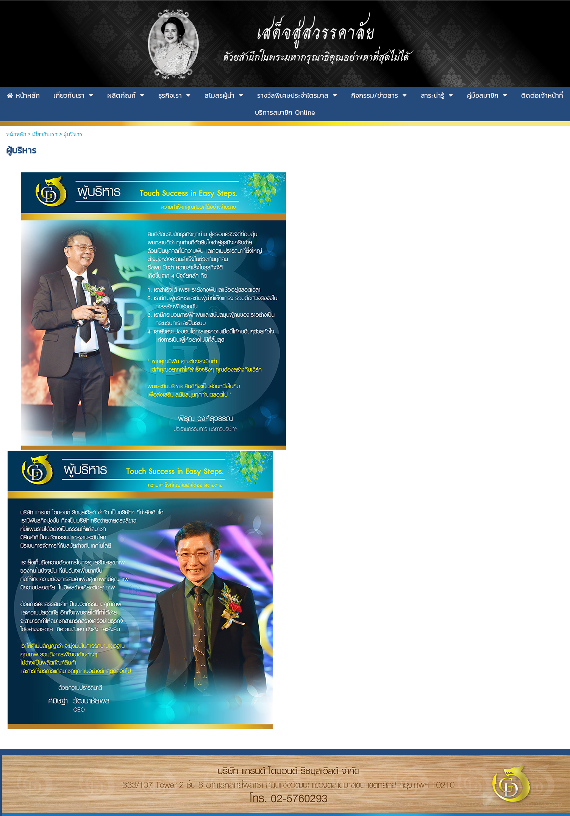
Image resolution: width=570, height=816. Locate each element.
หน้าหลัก (16, 134)
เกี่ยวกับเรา (45, 134)
